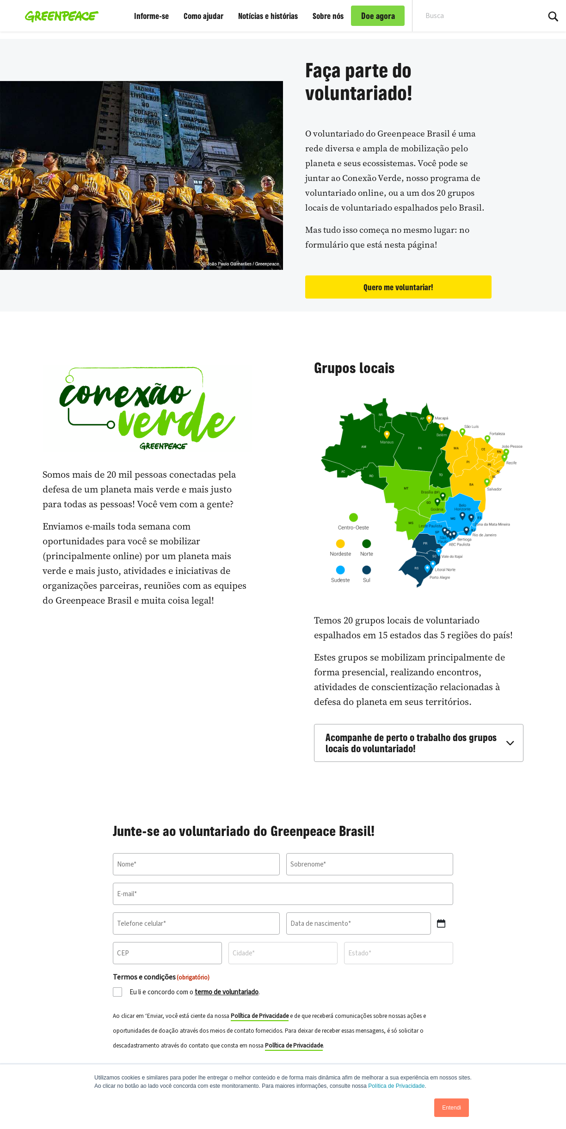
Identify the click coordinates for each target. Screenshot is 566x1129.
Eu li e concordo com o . (194, 992)
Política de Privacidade (396, 1086)
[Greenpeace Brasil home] (58, 15)
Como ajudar (203, 15)
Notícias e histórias (268, 15)
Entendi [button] (451, 1107)
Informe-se (151, 15)
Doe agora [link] (378, 16)
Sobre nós (328, 15)
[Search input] (470, 15)
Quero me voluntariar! (398, 287)
